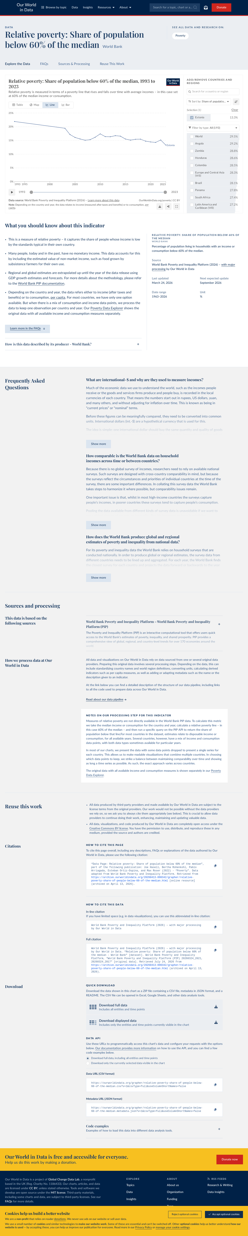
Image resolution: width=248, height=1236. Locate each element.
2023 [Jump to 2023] (174, 192)
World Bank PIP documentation (41, 283)
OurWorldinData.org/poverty (155, 200)
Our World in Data (26, 7)
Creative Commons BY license (108, 828)
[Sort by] (209, 101)
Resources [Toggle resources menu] (106, 7)
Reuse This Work (112, 64)
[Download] (159, 206)
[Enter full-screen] (176, 206)
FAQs (44, 64)
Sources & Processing (74, 64)
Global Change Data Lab (63, 1188)
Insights (88, 7)
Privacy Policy (143, 1227)
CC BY (176, 200)
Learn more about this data (103, 200)
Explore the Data (17, 64)
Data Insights (215, 1200)
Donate (221, 7)
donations (60, 1219)
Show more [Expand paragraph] (98, 444)
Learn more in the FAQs (27, 328)
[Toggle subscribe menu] (206, 7)
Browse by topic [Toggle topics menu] (54, 7)
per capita (58, 297)
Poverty (180, 35)
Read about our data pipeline (106, 699)
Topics (130, 1194)
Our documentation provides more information (125, 1055)
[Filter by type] (213, 128)
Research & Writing (220, 1194)
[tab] (17, 105)
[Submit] (195, 7)
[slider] (31, 192)
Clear (234, 110)
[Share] (168, 206)
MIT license (58, 1201)
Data (75, 7)
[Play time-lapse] (12, 192)
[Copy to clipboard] (210, 866)
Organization (175, 1200)
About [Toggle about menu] (125, 7)
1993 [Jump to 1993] (22, 192)
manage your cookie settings (173, 1227)
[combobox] (175, 7)
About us (173, 1194)
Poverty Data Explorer (106, 308)
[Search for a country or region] (213, 91)
